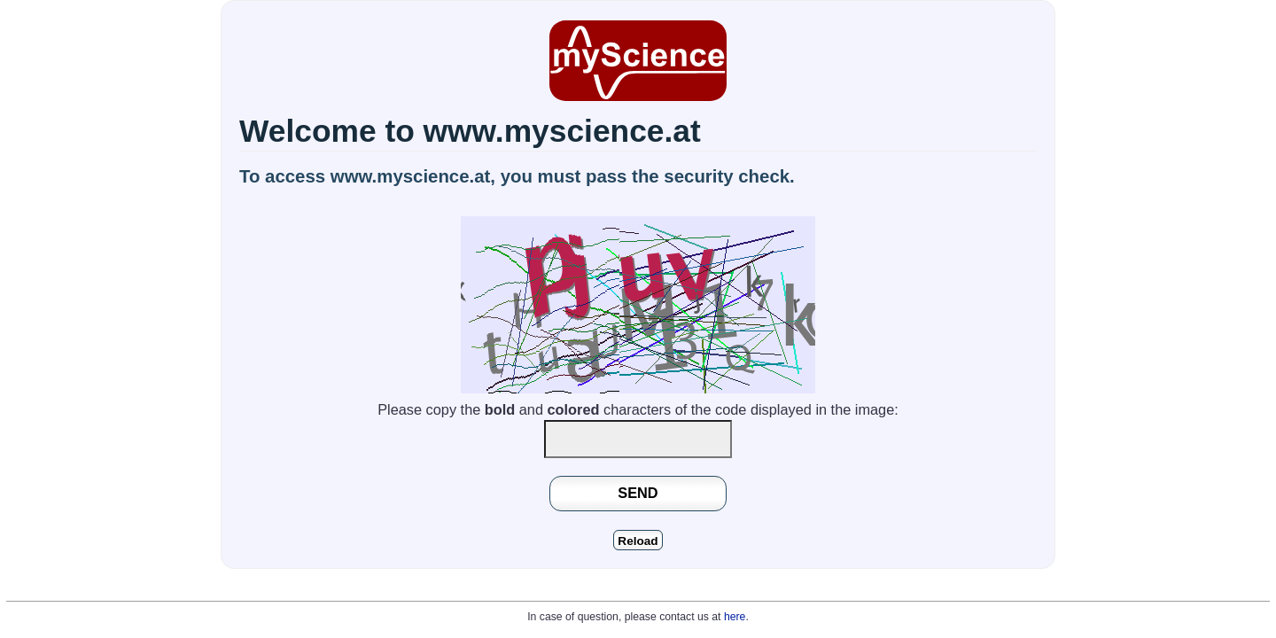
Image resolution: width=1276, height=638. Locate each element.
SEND (637, 493)
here (735, 617)
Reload (637, 541)
